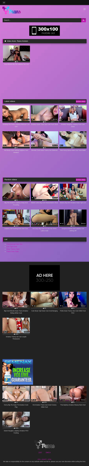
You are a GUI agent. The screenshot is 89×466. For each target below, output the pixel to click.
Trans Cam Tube (13, 251)
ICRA (49, 459)
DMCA (48, 452)
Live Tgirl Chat (12, 246)
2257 (40, 452)
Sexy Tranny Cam (13, 249)
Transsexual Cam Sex (15, 244)
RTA (39, 459)
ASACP (44, 459)
